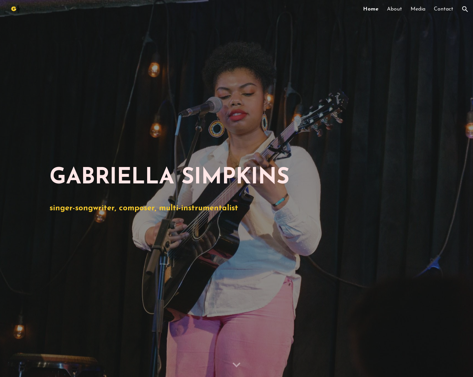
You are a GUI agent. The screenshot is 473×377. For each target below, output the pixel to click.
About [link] (394, 9)
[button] (465, 9)
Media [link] (418, 9)
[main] (236, 178)
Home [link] (370, 9)
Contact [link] (443, 9)
